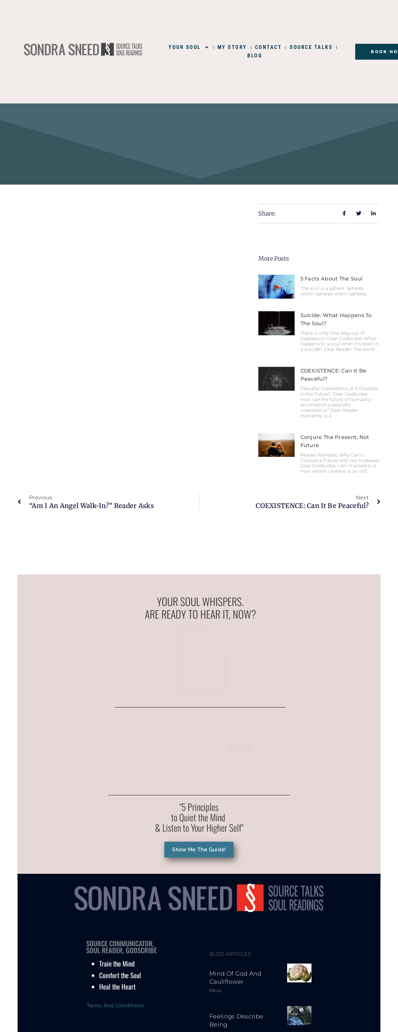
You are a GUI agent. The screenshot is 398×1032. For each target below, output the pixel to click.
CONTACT (268, 47)
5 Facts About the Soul (331, 279)
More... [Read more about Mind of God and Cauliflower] (216, 990)
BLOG (254, 56)
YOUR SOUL (189, 47)
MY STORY (232, 47)
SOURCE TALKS (311, 47)
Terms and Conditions (115, 1005)
